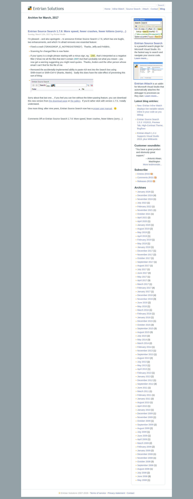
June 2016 (142, 302)
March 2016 (143, 310)
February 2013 (144, 373)
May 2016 (142, 306)
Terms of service (98, 493)
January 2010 (143, 410)
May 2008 (142, 480)
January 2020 (143, 225)
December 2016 (145, 295)
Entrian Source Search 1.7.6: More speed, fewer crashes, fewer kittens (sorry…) (77, 31)
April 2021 (142, 217)
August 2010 (143, 402)
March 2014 (143, 343)
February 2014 (144, 347)
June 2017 (142, 273)
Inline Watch (118, 9)
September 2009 (145, 424)
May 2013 (142, 365)
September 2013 (145, 354)
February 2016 (144, 313)
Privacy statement (116, 493)
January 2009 (143, 450)
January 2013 (143, 376)
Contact (154, 9)
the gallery (75, 101)
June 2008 (142, 476)
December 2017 (145, 251)
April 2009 (142, 439)
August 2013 (143, 358)
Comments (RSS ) (147, 177)
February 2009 (144, 447)
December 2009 (145, 413)
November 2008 (145, 458)
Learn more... (141, 58)
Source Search (133, 9)
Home (107, 9)
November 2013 (145, 350)
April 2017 (142, 280)
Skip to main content (37, 4)
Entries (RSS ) (145, 174)
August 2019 (143, 229)
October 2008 (143, 461)
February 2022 (144, 206)
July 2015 (142, 336)
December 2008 (145, 454)
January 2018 (143, 247)
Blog (162, 9)
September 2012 (145, 384)
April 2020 (142, 221)
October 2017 (143, 258)
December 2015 (145, 321)
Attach (145, 9)
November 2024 (145, 199)
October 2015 (143, 325)
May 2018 (142, 243)
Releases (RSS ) (146, 181)
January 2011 (143, 398)
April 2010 (142, 406)
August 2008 (143, 469)
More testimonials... (152, 164)
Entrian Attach (143, 83)
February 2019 (144, 240)
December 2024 (145, 195)
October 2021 (143, 214)
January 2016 (143, 317)
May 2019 (142, 232)
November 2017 (145, 254)
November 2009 (145, 417)
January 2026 (143, 192)
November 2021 (145, 210)
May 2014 (142, 339)
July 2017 (142, 269)
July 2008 (142, 473)
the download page (58, 101)
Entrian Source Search (148, 43)
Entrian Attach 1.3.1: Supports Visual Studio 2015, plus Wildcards (148, 136)
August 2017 (143, 265)
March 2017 (143, 284)
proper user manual (102, 108)
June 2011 (142, 387)
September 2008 (145, 465)
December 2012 (145, 380)
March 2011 (143, 391)
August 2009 (143, 428)
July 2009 (142, 432)
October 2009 (143, 421)
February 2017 (144, 288)
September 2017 (145, 262)
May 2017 (142, 277)
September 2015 (145, 328)
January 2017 (143, 291)
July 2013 (142, 362)
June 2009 (142, 435)
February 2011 (144, 395)
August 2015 (143, 332)
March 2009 (143, 443)
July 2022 (142, 203)
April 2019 (142, 236)
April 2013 (142, 369)
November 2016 (145, 299)
